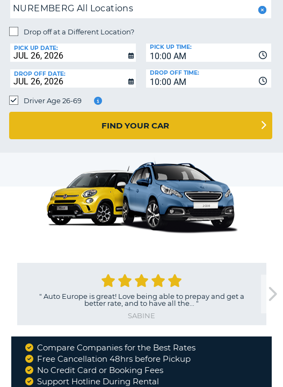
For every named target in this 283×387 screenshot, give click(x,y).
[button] (261, 10)
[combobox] (209, 53)
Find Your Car (135, 125)
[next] (271, 294)
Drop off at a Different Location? (79, 31)
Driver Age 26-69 (53, 100)
